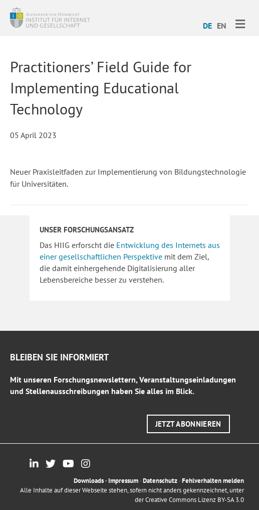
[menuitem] (207, 25)
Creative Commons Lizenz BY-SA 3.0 (194, 499)
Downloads (89, 480)
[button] (188, 424)
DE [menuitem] (207, 26)
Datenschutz (160, 480)
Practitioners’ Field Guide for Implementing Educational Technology (100, 87)
